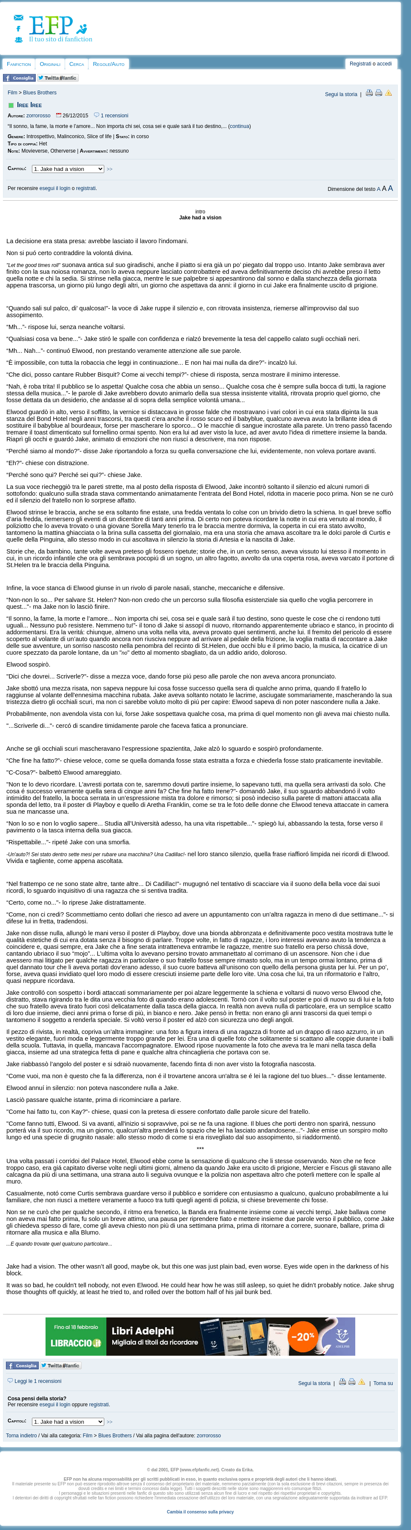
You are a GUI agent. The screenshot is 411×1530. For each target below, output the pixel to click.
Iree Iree (29, 104)
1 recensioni (111, 116)
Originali (50, 64)
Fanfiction (19, 64)
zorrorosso (38, 116)
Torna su (383, 1383)
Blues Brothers (40, 93)
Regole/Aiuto (108, 64)
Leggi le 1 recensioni (34, 1381)
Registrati (360, 64)
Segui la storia (341, 94)
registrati (86, 188)
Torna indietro (21, 1436)
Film (12, 93)
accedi (384, 64)
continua (239, 126)
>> (110, 169)
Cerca (76, 64)
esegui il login (55, 188)
